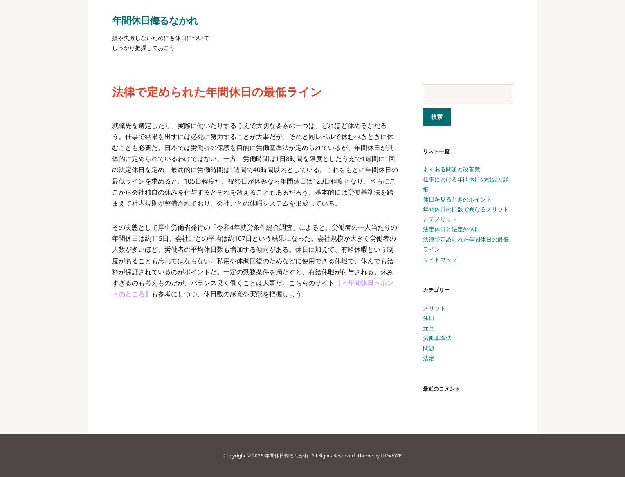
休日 (428, 318)
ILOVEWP (391, 455)
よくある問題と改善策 (451, 169)
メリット (434, 308)
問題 (428, 348)
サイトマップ (440, 259)
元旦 (428, 328)
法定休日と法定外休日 (451, 229)
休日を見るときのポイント (457, 199)
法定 (428, 358)
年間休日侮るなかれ (155, 20)
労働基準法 (437, 338)
